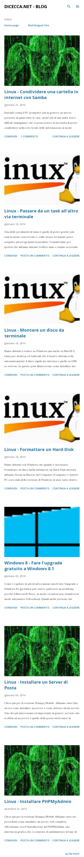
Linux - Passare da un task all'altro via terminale (41, 213)
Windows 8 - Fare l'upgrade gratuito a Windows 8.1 (33, 565)
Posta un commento (35, 255)
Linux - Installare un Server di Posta (36, 685)
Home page (11, 25)
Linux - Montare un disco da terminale (34, 333)
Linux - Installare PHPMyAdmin (37, 801)
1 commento (29, 136)
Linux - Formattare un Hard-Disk (39, 449)
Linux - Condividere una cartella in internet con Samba (41, 94)
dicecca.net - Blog (25, 6)
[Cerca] (69, 6)
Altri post (72, 854)
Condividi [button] (10, 136)
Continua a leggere (66, 136)
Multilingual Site (38, 25)
